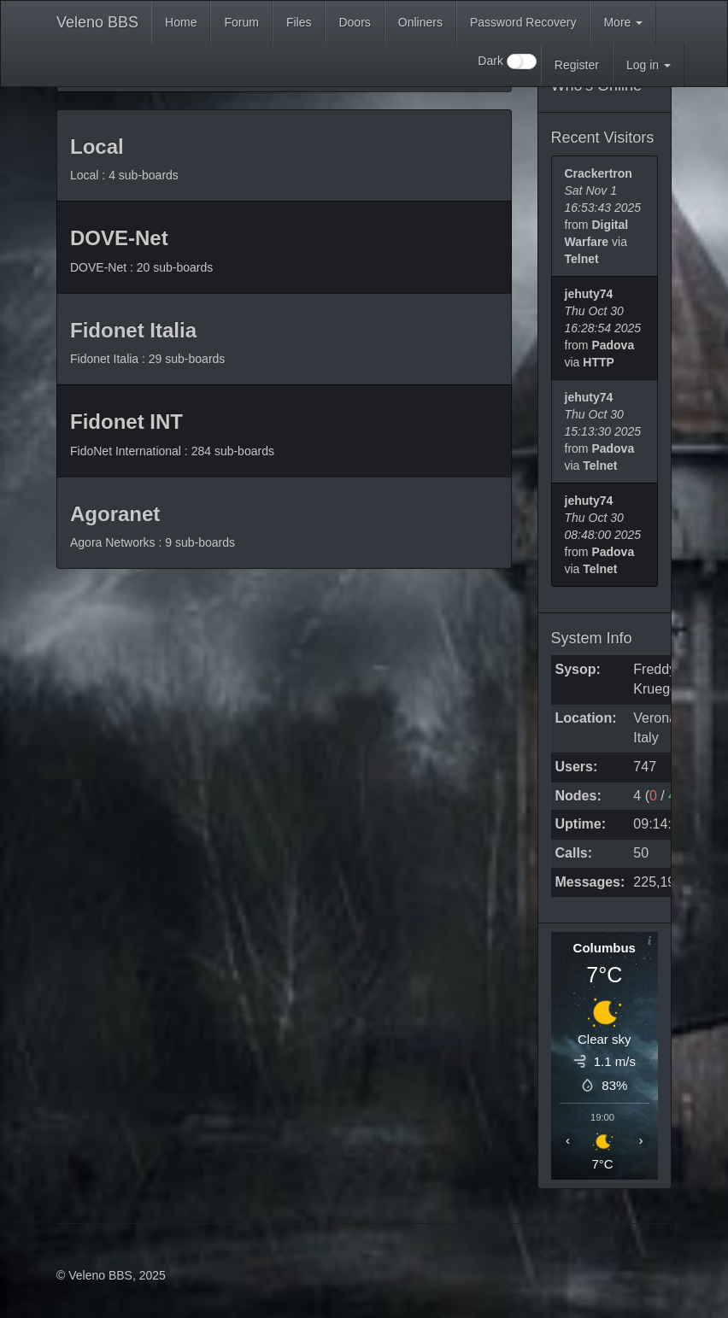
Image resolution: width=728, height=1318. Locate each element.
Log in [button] (648, 65)
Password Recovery (523, 22)
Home (181, 22)
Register (577, 65)
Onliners (420, 22)
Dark (507, 61)
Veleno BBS (97, 22)
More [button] (623, 22)
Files (299, 22)
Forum (241, 22)
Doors (354, 22)
